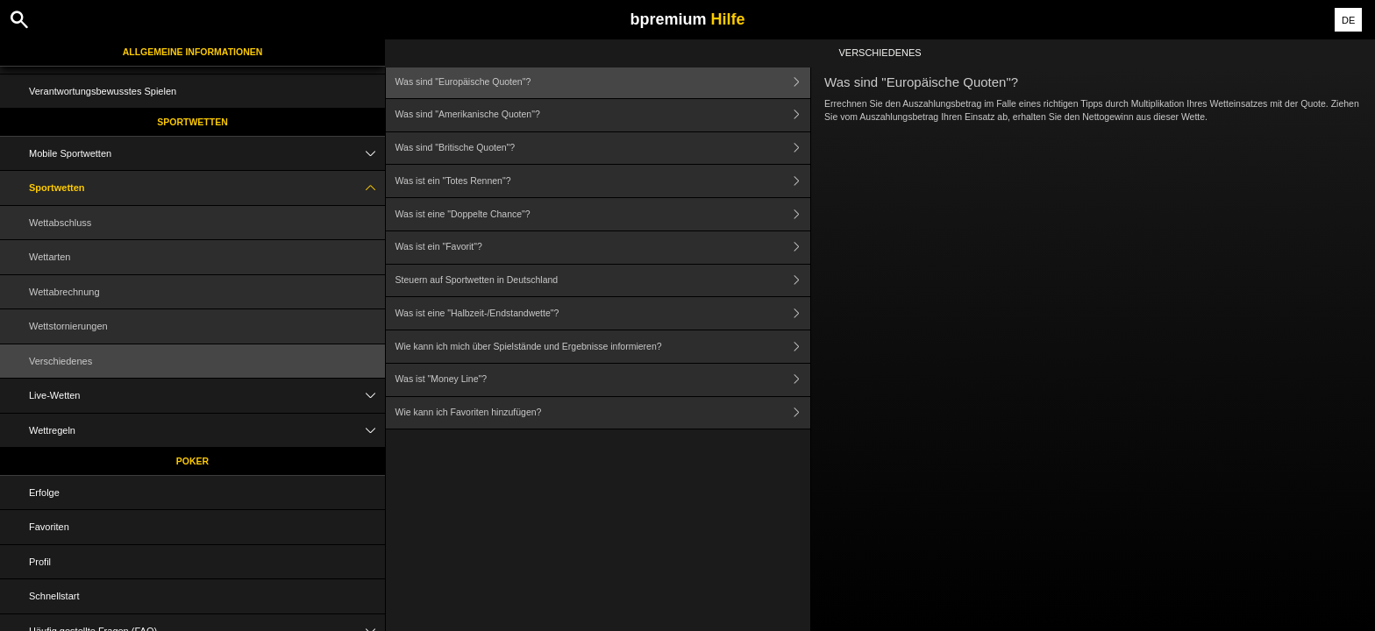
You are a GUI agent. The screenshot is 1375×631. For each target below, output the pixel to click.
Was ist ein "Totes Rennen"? (603, 181)
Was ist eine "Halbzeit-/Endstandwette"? (603, 313)
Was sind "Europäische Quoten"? (603, 82)
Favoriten (49, 526)
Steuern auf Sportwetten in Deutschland (603, 281)
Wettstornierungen (68, 326)
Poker (192, 461)
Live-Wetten (207, 396)
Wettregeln (207, 431)
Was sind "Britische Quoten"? (603, 148)
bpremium (687, 19)
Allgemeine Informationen (193, 51)
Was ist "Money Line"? (603, 380)
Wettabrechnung (64, 292)
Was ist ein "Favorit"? (603, 247)
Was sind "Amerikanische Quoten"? (603, 115)
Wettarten (50, 257)
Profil (40, 562)
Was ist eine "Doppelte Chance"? (603, 214)
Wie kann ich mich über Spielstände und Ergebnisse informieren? (603, 346)
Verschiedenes (60, 361)
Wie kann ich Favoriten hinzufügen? (603, 413)
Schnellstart (54, 596)
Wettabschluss (60, 222)
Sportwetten (192, 122)
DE (1348, 20)
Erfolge (44, 492)
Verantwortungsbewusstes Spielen (102, 91)
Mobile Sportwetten (207, 154)
